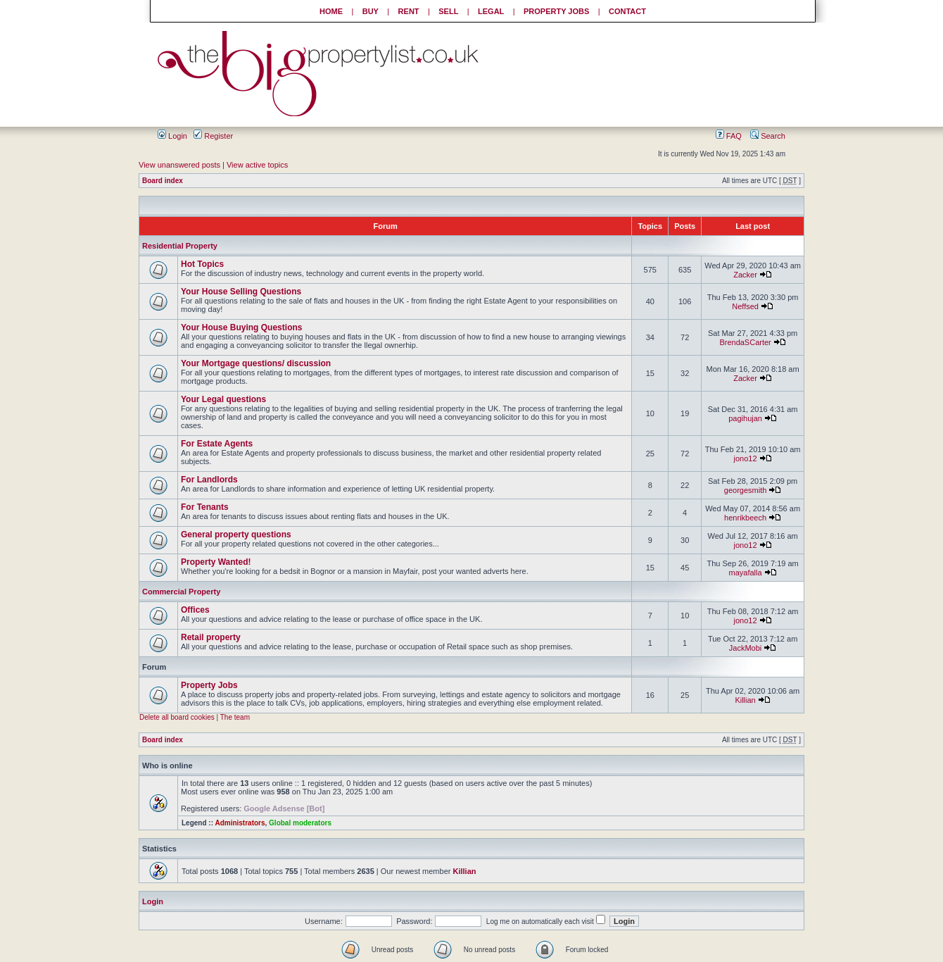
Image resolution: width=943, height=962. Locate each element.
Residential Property (179, 246)
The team (235, 717)
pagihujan (745, 418)
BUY (370, 11)
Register (213, 136)
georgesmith (745, 490)
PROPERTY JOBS (556, 11)
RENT (408, 11)
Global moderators (300, 823)
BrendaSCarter (745, 342)
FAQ (729, 136)
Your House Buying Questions (241, 327)
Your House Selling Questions (241, 291)
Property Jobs (209, 685)
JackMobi (745, 648)
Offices (195, 610)
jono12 (745, 458)
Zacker (745, 274)
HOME (331, 11)
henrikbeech (745, 517)
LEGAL (491, 11)
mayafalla (745, 572)
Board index (162, 181)
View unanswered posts (179, 165)
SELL (448, 11)
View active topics (257, 165)
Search (767, 136)
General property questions (236, 534)
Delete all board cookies (177, 717)
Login (172, 136)
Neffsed (745, 306)
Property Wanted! (216, 562)
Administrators (240, 823)
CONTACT (627, 11)
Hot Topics (202, 264)
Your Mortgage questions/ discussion (256, 363)
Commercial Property (181, 591)
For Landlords (209, 480)
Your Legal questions (223, 399)
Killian (745, 700)
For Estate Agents (217, 444)
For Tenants (205, 507)
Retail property (211, 637)
